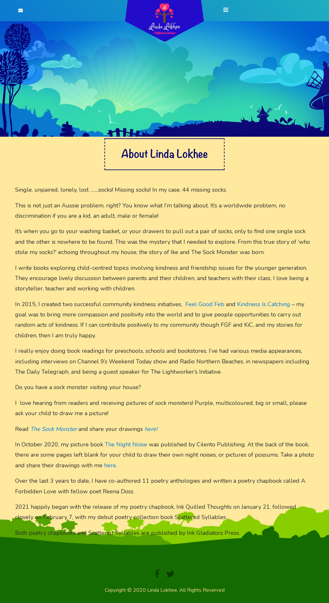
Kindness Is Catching (263, 304)
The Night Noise (126, 444)
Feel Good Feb (204, 304)
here (110, 465)
